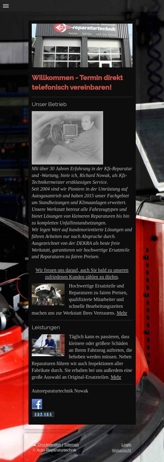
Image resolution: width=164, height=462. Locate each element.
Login (126, 445)
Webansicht (121, 450)
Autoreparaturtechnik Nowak (60, 391)
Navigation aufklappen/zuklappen (82, 5)
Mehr (122, 313)
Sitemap (71, 445)
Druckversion (47, 445)
